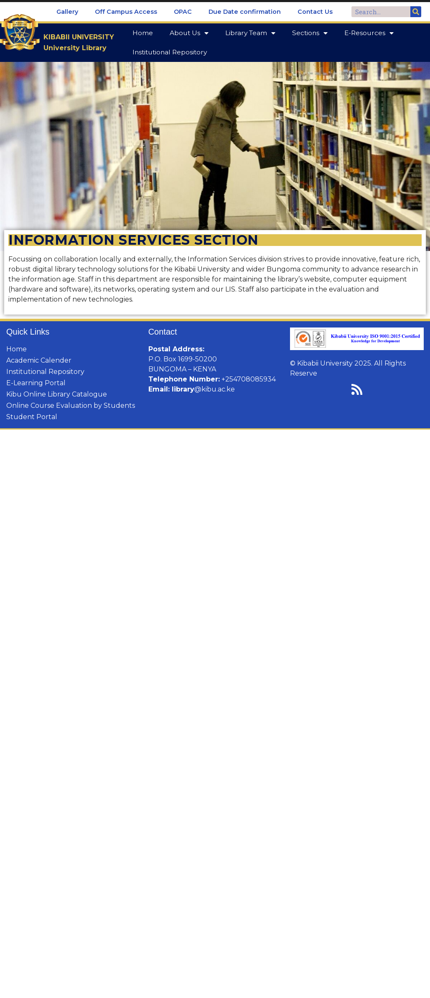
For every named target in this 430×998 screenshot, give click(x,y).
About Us (189, 33)
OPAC (183, 11)
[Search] (415, 11)
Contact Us (315, 11)
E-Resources (369, 33)
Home (142, 33)
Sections (310, 33)
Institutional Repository (169, 52)
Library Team (250, 33)
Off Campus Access (126, 11)
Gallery (67, 11)
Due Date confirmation (245, 11)
